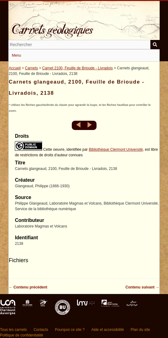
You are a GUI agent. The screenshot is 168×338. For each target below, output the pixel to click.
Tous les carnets (13, 329)
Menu (16, 55)
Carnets (31, 68)
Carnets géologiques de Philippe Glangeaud (84, 26)
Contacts (40, 329)
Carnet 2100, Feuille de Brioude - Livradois (77, 68)
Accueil (15, 68)
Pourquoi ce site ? (69, 329)
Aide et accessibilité (107, 329)
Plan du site (140, 329)
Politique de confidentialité (21, 335)
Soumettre (155, 44)
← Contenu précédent (28, 287)
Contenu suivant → (142, 287)
